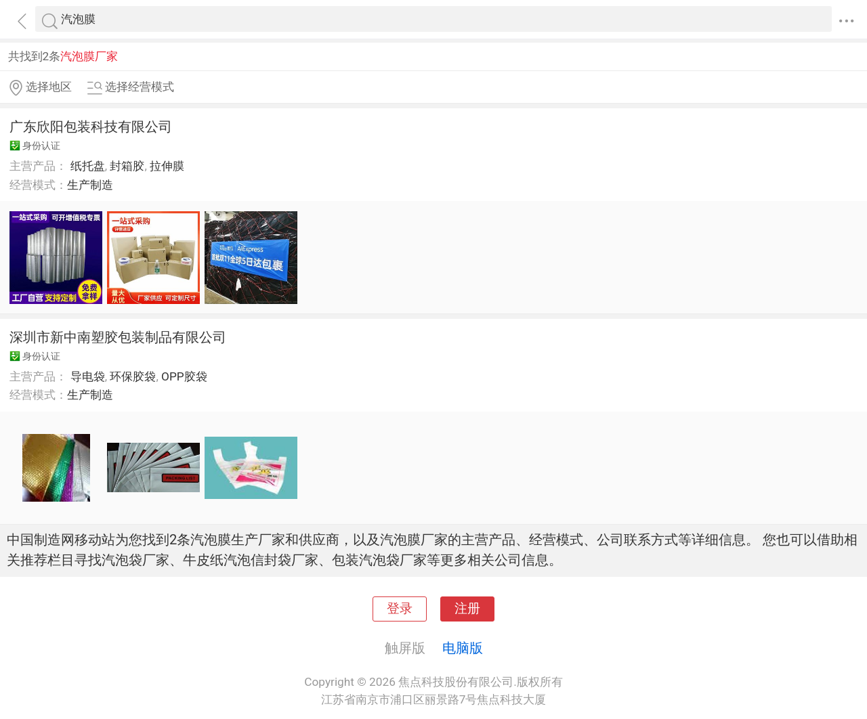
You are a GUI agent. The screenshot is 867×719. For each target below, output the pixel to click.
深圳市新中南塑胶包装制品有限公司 (117, 337)
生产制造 (90, 185)
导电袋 (87, 376)
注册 (467, 608)
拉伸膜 (167, 166)
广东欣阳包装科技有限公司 (90, 126)
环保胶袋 (133, 376)
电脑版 (462, 648)
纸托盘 (87, 166)
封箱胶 (127, 166)
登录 (400, 608)
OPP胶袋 (184, 376)
